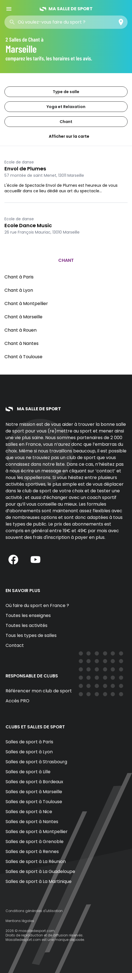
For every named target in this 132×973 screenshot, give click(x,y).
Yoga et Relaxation (66, 106)
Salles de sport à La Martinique (39, 881)
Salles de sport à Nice (29, 811)
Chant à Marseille (23, 317)
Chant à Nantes (21, 343)
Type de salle (66, 91)
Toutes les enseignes (28, 615)
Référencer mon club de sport (39, 691)
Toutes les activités (26, 625)
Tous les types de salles (31, 635)
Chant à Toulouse (23, 357)
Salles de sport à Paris (29, 742)
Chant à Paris (19, 277)
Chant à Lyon (18, 290)
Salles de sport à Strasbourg (36, 762)
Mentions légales (20, 920)
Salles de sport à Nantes (32, 821)
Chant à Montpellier (26, 303)
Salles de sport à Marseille (34, 791)
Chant (66, 121)
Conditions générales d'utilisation (34, 910)
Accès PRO (17, 701)
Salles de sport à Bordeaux (34, 782)
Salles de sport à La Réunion (36, 861)
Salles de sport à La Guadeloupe (40, 871)
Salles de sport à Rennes (32, 851)
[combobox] (58, 22)
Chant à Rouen (20, 330)
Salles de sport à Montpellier (37, 831)
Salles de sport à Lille (28, 772)
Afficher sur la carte (66, 136)
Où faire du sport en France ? (37, 605)
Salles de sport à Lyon (29, 752)
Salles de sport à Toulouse (34, 801)
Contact (15, 645)
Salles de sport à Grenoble (35, 841)
